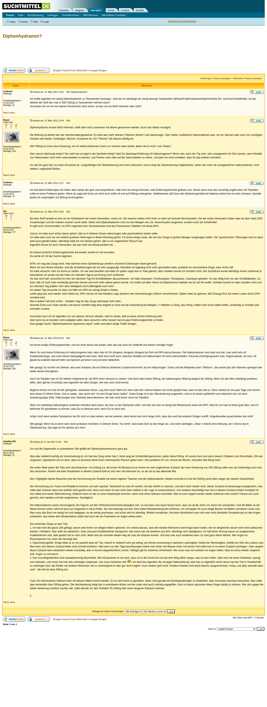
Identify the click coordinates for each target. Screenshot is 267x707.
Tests (20, 15)
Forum (111, 10)
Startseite (64, 10)
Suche (23, 21)
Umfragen (52, 15)
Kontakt (140, 10)
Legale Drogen (99, 70)
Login (44, 21)
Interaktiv (96, 10)
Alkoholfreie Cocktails (114, 15)
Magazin (79, 10)
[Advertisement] (78, 53)
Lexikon (125, 10)
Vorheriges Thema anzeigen (215, 78)
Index (11, 21)
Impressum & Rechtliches (182, 21)
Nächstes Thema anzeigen (247, 78)
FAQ (34, 21)
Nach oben (9, 112)
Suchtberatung (35, 15)
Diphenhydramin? (22, 36)
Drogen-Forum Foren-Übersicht (70, 70)
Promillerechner (70, 15)
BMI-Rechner (90, 15)
